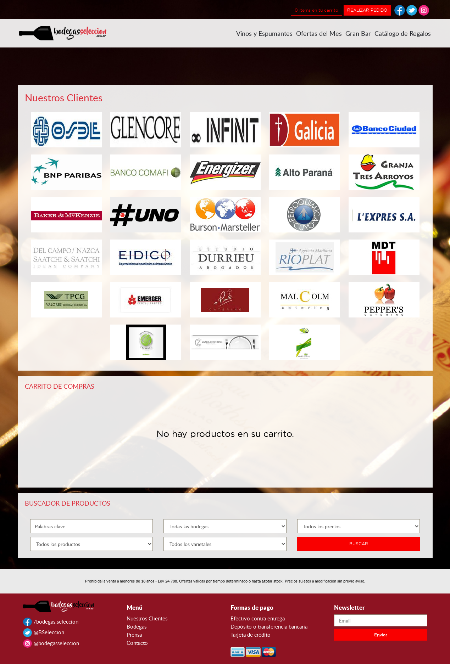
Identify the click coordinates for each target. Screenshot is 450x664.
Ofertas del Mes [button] (319, 33)
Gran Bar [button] (358, 33)
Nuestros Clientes (147, 618)
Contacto (137, 642)
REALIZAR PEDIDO (367, 10)
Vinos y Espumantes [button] (264, 33)
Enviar (380, 635)
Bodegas (136, 626)
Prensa (134, 634)
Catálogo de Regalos (402, 33)
